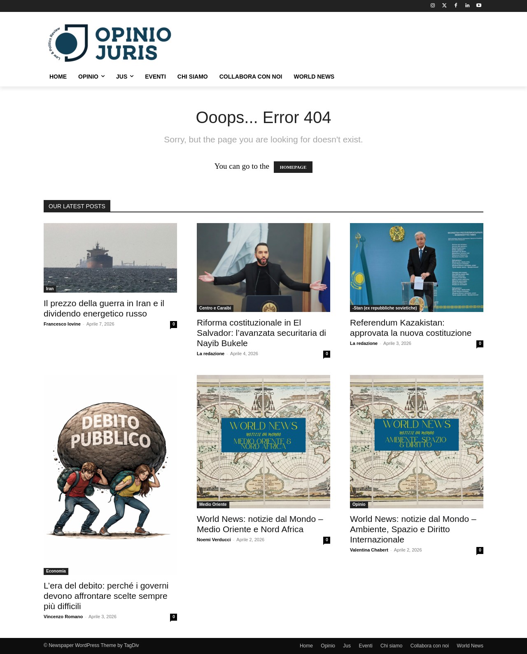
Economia (56, 571)
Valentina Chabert (369, 549)
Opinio (359, 504)
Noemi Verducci (214, 539)
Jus (347, 646)
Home (306, 646)
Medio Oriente (213, 504)
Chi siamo (391, 646)
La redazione (210, 353)
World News (470, 646)
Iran (50, 288)
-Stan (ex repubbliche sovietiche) (384, 308)
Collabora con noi (429, 646)
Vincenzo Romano (63, 616)
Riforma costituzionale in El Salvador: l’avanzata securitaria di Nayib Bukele (261, 333)
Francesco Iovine (62, 323)
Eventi (365, 646)
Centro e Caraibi (215, 308)
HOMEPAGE (293, 167)
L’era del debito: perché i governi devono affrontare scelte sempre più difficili (106, 596)
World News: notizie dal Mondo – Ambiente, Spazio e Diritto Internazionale (413, 529)
